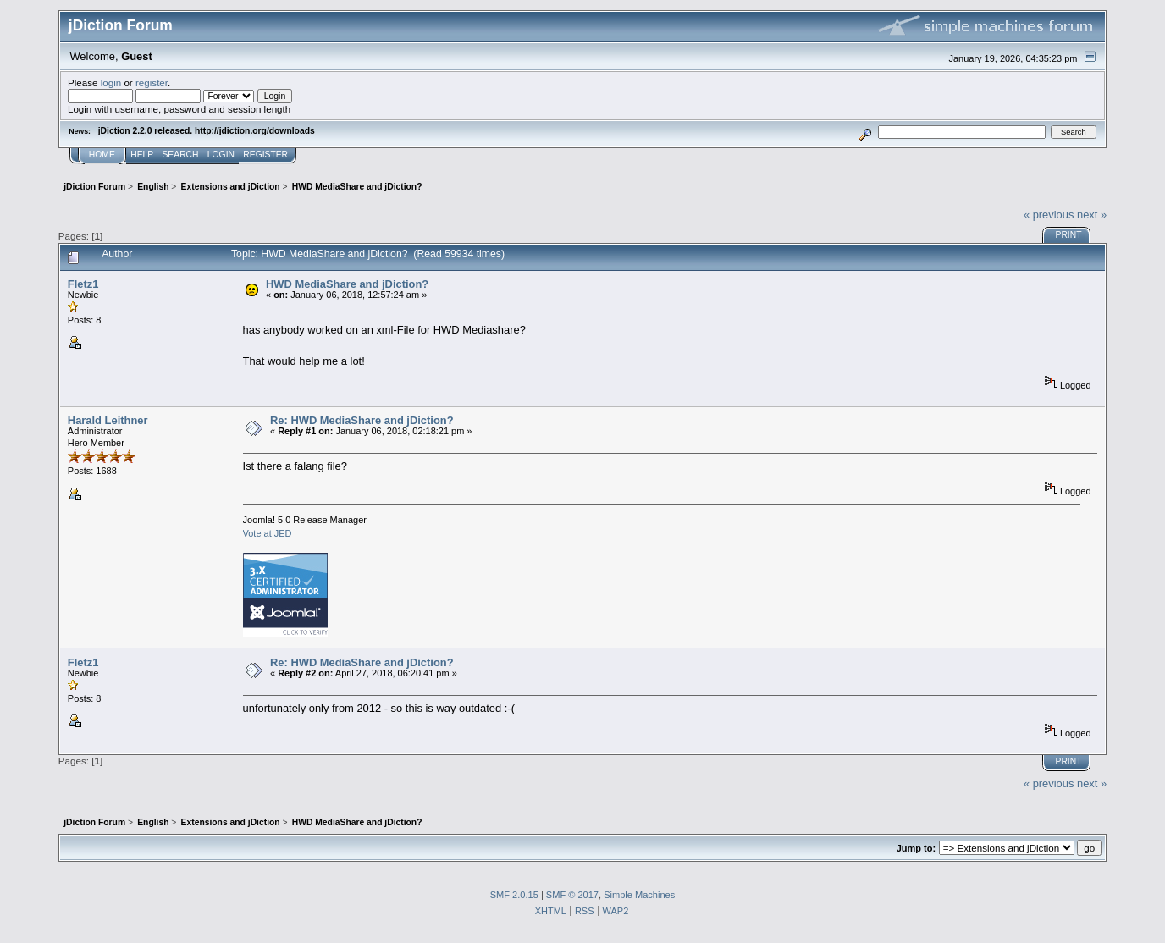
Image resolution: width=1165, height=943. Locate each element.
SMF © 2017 (572, 895)
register (151, 82)
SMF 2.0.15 (514, 895)
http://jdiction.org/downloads (255, 130)
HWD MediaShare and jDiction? (347, 284)
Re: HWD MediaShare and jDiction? (362, 420)
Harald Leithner (108, 420)
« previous (1049, 214)
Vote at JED (267, 533)
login (111, 82)
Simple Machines (639, 895)
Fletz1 (83, 284)
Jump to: (916, 848)
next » (1092, 214)
